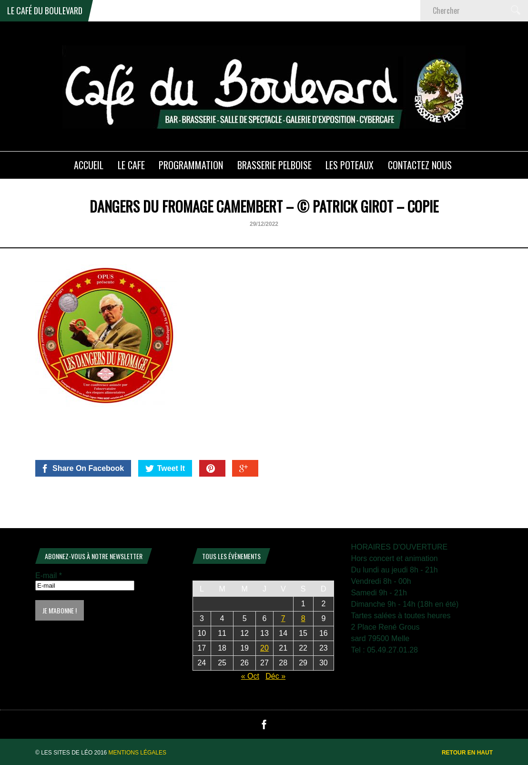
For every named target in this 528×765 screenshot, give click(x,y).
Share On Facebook (82, 468)
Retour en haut (467, 752)
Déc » (275, 676)
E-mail (48, 575)
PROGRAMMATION (191, 165)
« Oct (250, 676)
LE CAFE (131, 165)
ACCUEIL (88, 165)
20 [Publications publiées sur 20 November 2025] (264, 648)
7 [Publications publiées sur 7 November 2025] (283, 618)
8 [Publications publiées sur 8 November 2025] (303, 618)
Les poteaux (349, 165)
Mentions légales (137, 752)
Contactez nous (420, 165)
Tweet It (165, 468)
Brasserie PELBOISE (274, 165)
